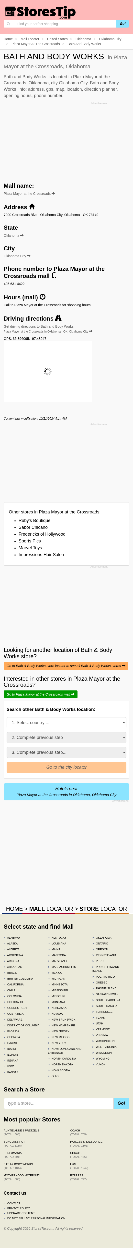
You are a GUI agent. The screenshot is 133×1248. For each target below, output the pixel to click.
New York (57, 1043)
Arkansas (13, 966)
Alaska (11, 943)
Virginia (100, 1035)
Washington (103, 1041)
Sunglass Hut (14, 1143)
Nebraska (57, 1007)
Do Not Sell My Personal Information (34, 1218)
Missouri (56, 996)
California (14, 984)
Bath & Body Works (18, 1166)
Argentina (13, 955)
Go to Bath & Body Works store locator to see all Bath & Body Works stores (66, 666)
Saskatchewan (105, 994)
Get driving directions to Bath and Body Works (48, 328)
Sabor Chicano (33, 527)
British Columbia (18, 978)
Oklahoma (101, 937)
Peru (98, 961)
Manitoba (57, 955)
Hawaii (10, 1043)
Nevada (55, 1013)
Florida (11, 1031)
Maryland (57, 961)
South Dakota (104, 1005)
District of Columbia (21, 1025)
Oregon (100, 949)
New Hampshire (61, 1025)
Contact (12, 1203)
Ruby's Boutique (35, 520)
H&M (79, 1166)
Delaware (13, 1019)
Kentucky (57, 937)
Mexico (55, 972)
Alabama (12, 937)
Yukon (99, 1064)
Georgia (12, 1037)
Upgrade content (19, 1213)
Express (78, 1177)
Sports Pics (30, 541)
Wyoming (101, 1058)
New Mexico (58, 1037)
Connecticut (15, 1007)
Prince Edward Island (105, 968)
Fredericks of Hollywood (42, 534)
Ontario (100, 943)
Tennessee (102, 1011)
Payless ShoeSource (86, 1143)
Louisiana (57, 943)
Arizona (11, 961)
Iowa (9, 1066)
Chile (9, 990)
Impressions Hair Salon (41, 554)
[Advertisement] (66, 141)
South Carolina (106, 1000)
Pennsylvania (104, 955)
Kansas (11, 1072)
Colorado (13, 1002)
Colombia (13, 996)
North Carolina (62, 1058)
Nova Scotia (59, 1070)
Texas (98, 1017)
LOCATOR (51, 909)
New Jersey (58, 1031)
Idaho (10, 1048)
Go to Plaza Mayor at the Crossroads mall (41, 694)
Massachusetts (62, 966)
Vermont (101, 1029)
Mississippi (58, 990)
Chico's (78, 1154)
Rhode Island (104, 988)
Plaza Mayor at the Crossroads (29, 194)
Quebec (100, 982)
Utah (97, 1023)
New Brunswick (61, 1019)
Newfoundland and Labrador (64, 1050)
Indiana (11, 1060)
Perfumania (13, 1154)
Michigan (56, 978)
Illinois (11, 1054)
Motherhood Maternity (22, 1177)
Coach (78, 1132)
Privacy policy (17, 1208)
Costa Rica (14, 1013)
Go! (123, 24)
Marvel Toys (30, 547)
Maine (54, 949)
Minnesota (57, 984)
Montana (56, 1002)
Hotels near (67, 791)
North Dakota (60, 1064)
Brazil (10, 972)
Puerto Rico (103, 976)
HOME (14, 909)
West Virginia (104, 1046)
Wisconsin (102, 1052)
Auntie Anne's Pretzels (21, 1132)
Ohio (53, 1076)
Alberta (11, 949)
